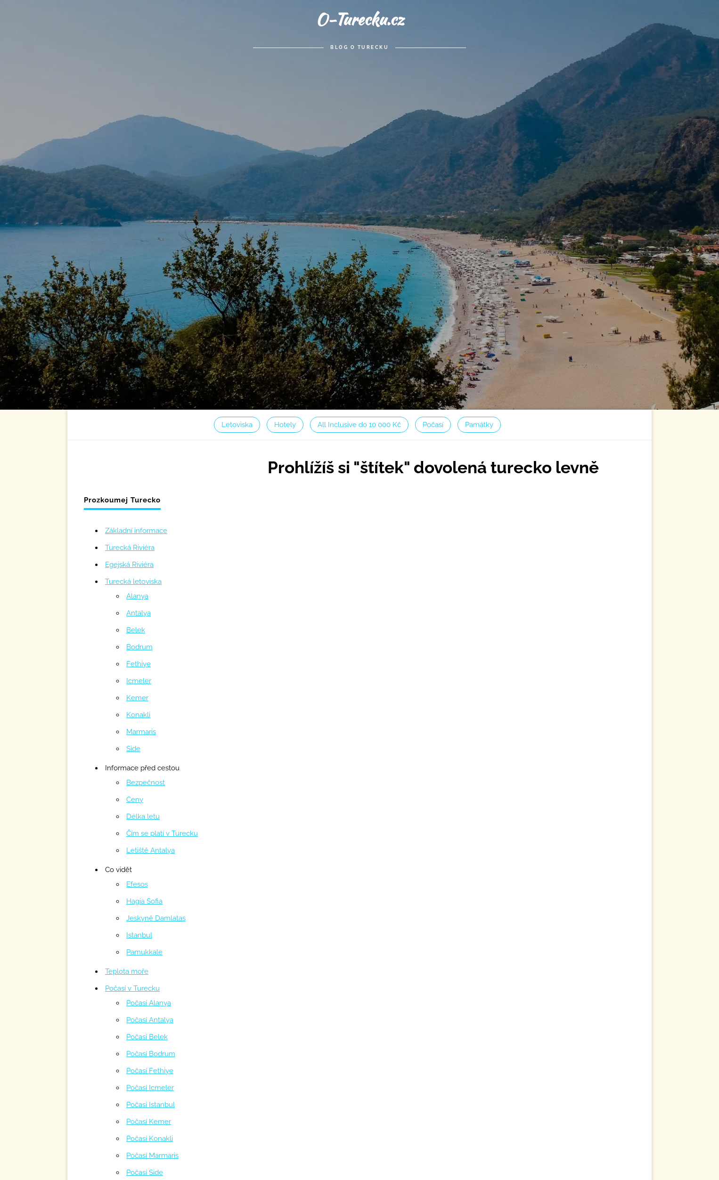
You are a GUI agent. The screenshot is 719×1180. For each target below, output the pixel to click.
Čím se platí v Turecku (162, 833)
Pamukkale (144, 952)
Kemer (137, 698)
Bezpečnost (145, 782)
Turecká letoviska (133, 581)
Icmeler (138, 681)
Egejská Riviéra (129, 564)
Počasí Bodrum (150, 1054)
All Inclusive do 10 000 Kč (359, 424)
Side (133, 748)
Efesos (137, 884)
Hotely (285, 424)
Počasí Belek (147, 1037)
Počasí (433, 424)
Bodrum (139, 647)
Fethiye (138, 664)
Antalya (138, 613)
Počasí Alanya (148, 1003)
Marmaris (141, 731)
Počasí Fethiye (149, 1071)
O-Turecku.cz (360, 19)
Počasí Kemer (148, 1121)
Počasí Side (144, 1172)
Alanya (137, 596)
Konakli (138, 715)
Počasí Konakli (149, 1138)
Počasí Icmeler (150, 1087)
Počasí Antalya (149, 1020)
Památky (479, 424)
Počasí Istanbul (150, 1104)
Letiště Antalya (150, 850)
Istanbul (139, 935)
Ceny (134, 799)
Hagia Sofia (144, 901)
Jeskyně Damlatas (156, 918)
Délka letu (143, 816)
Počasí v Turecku (132, 988)
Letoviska (237, 424)
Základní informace (136, 530)
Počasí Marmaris (152, 1155)
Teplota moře (126, 971)
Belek (135, 630)
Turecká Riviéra (130, 547)
